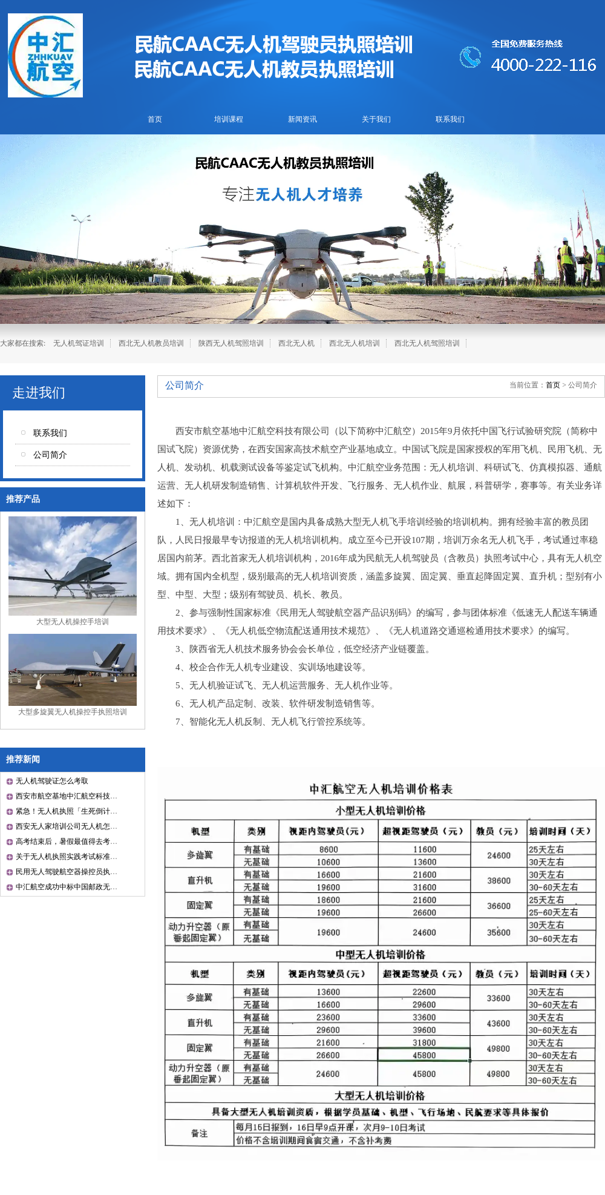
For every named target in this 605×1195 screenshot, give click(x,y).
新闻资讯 (302, 119)
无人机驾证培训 (78, 343)
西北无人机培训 (354, 343)
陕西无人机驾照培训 (231, 343)
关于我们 (376, 119)
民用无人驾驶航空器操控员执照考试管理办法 (88, 871)
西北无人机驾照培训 (427, 343)
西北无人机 (296, 343)
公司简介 (50, 454)
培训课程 (228, 119)
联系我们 (450, 119)
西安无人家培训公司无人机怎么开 (70, 826)
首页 (155, 119)
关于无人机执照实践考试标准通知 (70, 856)
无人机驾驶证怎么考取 (52, 781)
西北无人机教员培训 (151, 343)
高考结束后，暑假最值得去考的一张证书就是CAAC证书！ (109, 841)
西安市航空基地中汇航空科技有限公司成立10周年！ (99, 796)
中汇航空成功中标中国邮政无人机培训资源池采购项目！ (106, 887)
